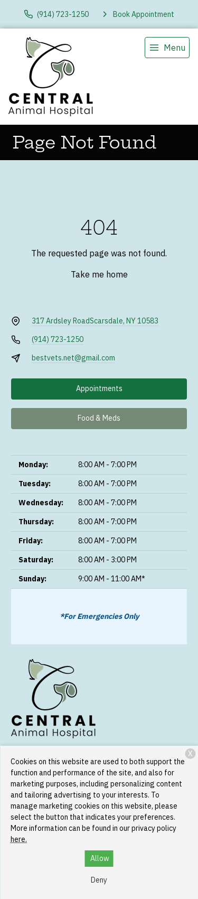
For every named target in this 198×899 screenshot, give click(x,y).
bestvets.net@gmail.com (73, 358)
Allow (99, 858)
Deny (99, 880)
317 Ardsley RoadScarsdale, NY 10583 (95, 321)
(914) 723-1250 (57, 339)
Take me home (99, 274)
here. (19, 839)
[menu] (167, 47)
